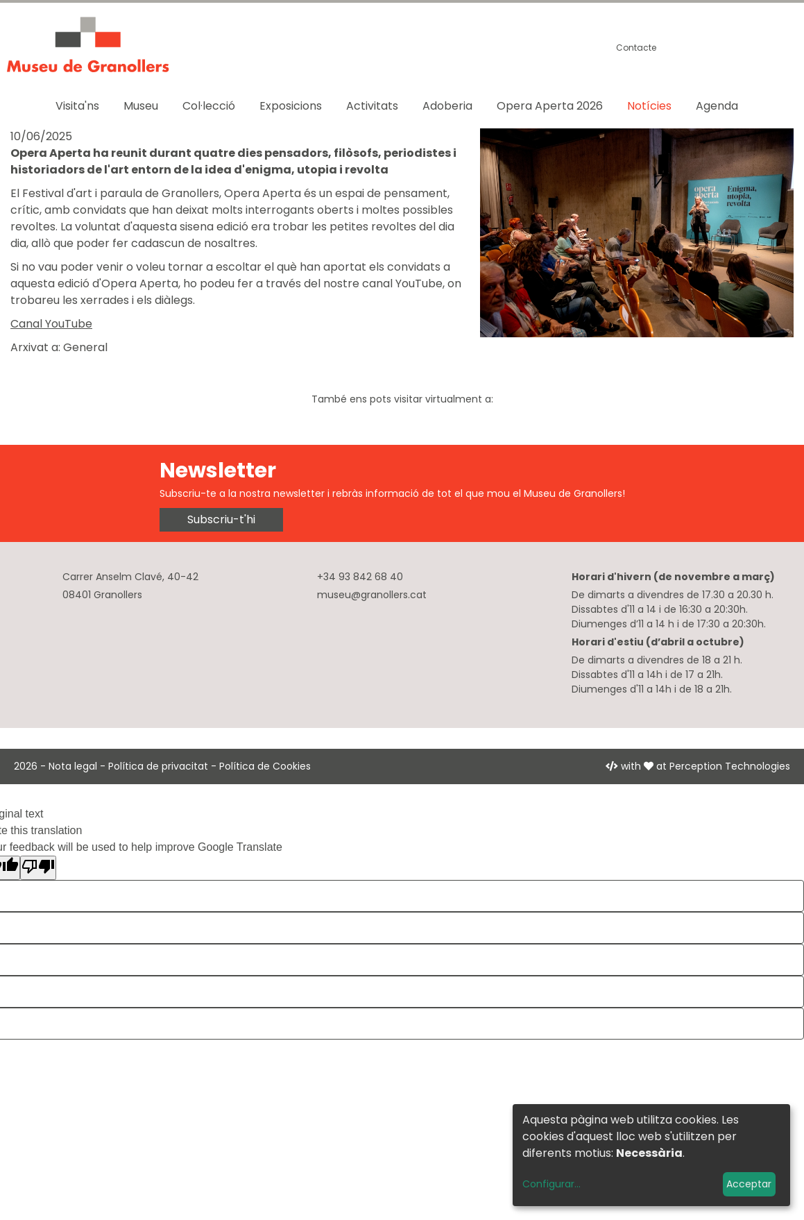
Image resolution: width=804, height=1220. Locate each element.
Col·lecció (208, 106)
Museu (140, 106)
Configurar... (551, 1184)
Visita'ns (77, 106)
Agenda (717, 106)
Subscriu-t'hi (221, 519)
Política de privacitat (158, 766)
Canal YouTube (51, 324)
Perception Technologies (729, 766)
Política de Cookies (265, 766)
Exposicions (290, 106)
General (85, 347)
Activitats (372, 106)
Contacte (636, 47)
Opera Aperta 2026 (550, 106)
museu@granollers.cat (372, 595)
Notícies (649, 106)
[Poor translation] (38, 868)
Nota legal (73, 766)
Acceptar (748, 1184)
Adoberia (447, 106)
